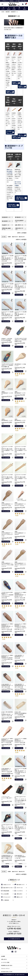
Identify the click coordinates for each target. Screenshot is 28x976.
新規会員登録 (5, 891)
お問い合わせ (18, 894)
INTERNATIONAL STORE (6, 971)
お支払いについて (6, 884)
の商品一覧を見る (12, 205)
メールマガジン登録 (5, 962)
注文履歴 (14, 8)
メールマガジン (18, 891)
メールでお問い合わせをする (14, 938)
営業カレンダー (18, 897)
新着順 (9, 236)
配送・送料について (19, 884)
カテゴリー (3, 8)
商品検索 (9, 8)
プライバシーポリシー (5, 968)
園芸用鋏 (8, 11)
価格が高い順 (21, 236)
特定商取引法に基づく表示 (6, 965)
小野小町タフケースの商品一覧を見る (20, 198)
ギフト (19, 8)
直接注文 (25, 8)
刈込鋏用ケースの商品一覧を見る (15, 137)
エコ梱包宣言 (5, 900)
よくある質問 (5, 894)
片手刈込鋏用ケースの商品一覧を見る (9, 132)
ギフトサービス (18, 887)
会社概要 (3, 956)
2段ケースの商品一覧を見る (21, 135)
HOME (2, 11)
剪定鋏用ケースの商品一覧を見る (9, 92)
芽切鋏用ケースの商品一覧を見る (15, 83)
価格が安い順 (15, 236)
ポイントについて (5, 897)
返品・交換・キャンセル (6, 887)
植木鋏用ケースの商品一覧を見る (21, 87)
